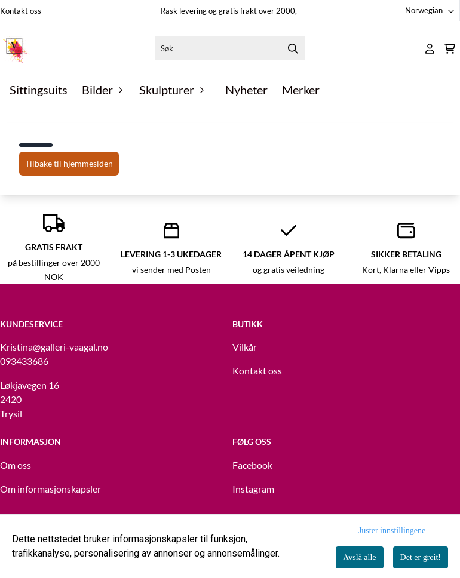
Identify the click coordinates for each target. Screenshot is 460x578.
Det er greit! (420, 557)
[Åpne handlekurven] (449, 49)
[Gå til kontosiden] (430, 49)
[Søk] (230, 48)
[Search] (293, 48)
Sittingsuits (39, 89)
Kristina (16, 346)
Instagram (253, 488)
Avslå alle (359, 557)
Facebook (252, 465)
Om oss (15, 465)
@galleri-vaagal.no (70, 346)
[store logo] (15, 48)
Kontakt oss (20, 11)
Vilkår (244, 346)
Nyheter (246, 89)
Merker (301, 89)
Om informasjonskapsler (50, 488)
